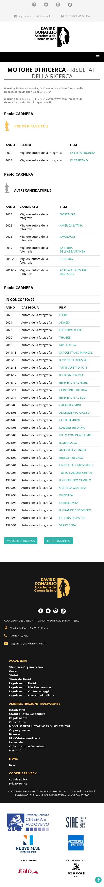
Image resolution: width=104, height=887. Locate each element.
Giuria (13, 671)
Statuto (14, 675)
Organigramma (19, 730)
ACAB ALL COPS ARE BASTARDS (73, 272)
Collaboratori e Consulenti (27, 746)
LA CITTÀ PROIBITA (82, 153)
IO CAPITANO (79, 160)
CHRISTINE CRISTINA (73, 390)
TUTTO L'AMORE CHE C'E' (76, 473)
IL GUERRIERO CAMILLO (75, 480)
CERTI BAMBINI (69, 420)
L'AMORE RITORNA (72, 427)
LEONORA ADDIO (70, 330)
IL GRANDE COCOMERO (75, 510)
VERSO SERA (67, 525)
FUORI (63, 315)
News (12, 765)
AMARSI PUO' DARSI (72, 450)
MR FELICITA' (67, 345)
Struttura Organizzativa (26, 667)
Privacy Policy (18, 783)
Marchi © (15, 750)
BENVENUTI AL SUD (72, 397)
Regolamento (18, 718)
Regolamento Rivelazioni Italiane (31, 695)
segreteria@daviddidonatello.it (33, 16)
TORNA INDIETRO (58, 541)
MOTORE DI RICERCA (21, 541)
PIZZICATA (66, 495)
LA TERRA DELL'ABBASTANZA (72, 249)
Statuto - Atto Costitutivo (27, 714)
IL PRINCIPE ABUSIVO (73, 360)
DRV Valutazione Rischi (24, 738)
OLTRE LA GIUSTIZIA (72, 488)
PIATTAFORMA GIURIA (75, 16)
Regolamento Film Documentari (30, 687)
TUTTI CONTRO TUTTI (73, 367)
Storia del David (20, 679)
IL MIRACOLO (68, 443)
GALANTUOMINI (70, 405)
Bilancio (14, 734)
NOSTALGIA (67, 214)
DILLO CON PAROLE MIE (75, 435)
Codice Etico (17, 722)
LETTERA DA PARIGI (72, 518)
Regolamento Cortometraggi (29, 691)
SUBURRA (66, 259)
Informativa (17, 710)
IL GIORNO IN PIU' (71, 375)
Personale (16, 742)
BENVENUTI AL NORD (73, 382)
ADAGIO (64, 322)
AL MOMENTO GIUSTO (74, 412)
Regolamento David (22, 683)
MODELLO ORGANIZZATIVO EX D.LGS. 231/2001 (39, 726)
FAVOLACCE (67, 236)
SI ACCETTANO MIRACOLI (76, 352)
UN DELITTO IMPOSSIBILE (76, 465)
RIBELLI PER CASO (71, 458)
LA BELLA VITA (68, 503)
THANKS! (65, 337)
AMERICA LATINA (71, 225)
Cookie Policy (18, 779)
